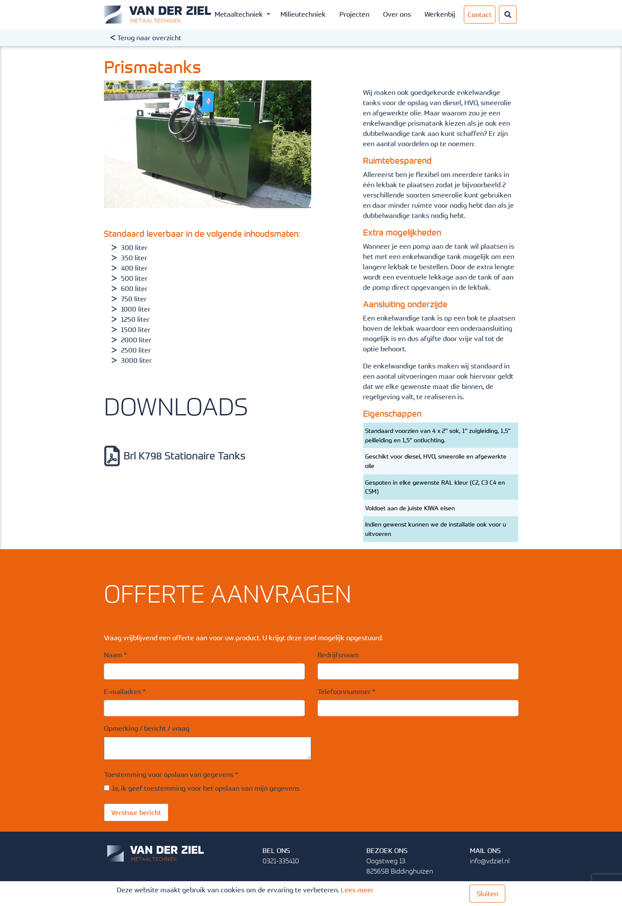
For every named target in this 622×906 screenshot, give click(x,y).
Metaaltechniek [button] (240, 14)
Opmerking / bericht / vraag (146, 728)
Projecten (354, 14)
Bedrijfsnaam (338, 654)
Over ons (397, 14)
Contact (480, 14)
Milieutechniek (303, 14)
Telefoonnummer (346, 691)
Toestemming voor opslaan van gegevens (171, 774)
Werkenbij (439, 14)
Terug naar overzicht (145, 37)
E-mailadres (125, 691)
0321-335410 (280, 860)
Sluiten (487, 893)
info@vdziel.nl (490, 860)
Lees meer (357, 889)
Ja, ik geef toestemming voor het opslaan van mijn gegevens (205, 788)
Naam (115, 654)
